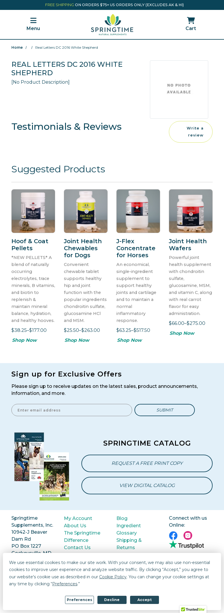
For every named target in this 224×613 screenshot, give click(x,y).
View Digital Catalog (147, 485)
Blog (121, 518)
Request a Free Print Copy (147, 463)
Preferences (79, 600)
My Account (78, 518)
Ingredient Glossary (128, 529)
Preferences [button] (64, 583)
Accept (144, 600)
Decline (112, 600)
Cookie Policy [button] (113, 576)
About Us (75, 525)
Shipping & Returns (129, 543)
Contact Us (77, 547)
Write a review (195, 131)
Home (17, 47)
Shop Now (24, 340)
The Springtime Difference (82, 536)
